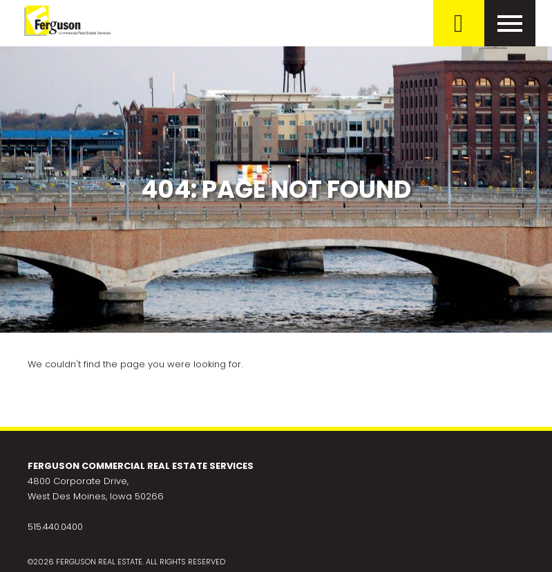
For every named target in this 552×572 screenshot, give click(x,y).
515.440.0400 (55, 526)
